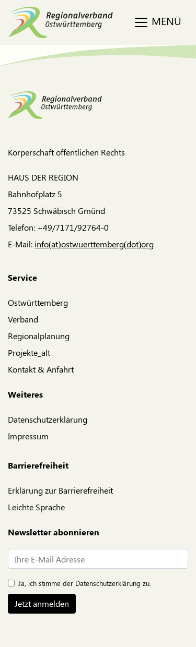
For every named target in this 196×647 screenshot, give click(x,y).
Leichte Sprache (36, 506)
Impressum (28, 435)
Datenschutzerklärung (47, 419)
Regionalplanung (39, 335)
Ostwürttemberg (38, 302)
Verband (23, 319)
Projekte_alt (29, 352)
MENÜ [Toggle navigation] (157, 22)
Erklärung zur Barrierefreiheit (60, 490)
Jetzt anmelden (42, 603)
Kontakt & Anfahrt (41, 369)
